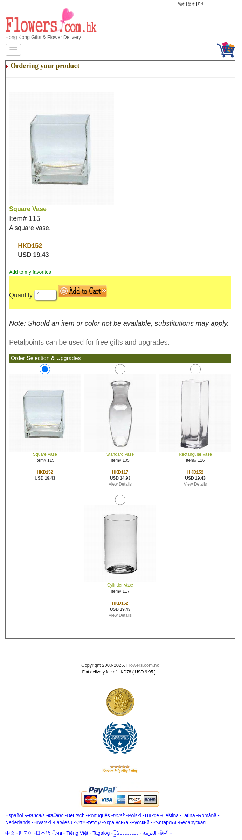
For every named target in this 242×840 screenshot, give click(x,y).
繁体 (191, 4)
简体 (181, 4)
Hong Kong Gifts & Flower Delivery (43, 37)
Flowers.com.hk (142, 665)
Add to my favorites (30, 272)
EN (200, 4)
